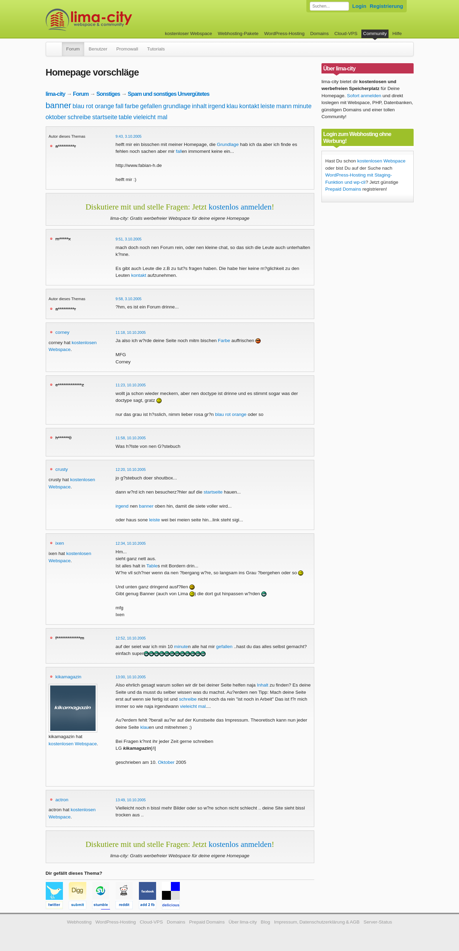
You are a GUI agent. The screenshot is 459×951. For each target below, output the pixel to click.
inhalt (199, 106)
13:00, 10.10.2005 (131, 677)
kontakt (249, 106)
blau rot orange (93, 106)
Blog (265, 922)
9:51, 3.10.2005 (129, 239)
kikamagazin (68, 676)
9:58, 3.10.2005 (129, 299)
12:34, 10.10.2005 (131, 543)
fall (119, 106)
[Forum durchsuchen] (329, 6)
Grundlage (228, 144)
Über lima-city (243, 922)
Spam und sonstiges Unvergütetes (168, 94)
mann (284, 106)
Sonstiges (108, 94)
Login (359, 6)
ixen (59, 543)
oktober (56, 117)
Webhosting (79, 922)
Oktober (166, 762)
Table (152, 565)
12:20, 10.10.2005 (131, 469)
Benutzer (98, 49)
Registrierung (386, 6)
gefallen (151, 106)
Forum (73, 49)
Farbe (224, 340)
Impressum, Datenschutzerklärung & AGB (317, 922)
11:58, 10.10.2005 (131, 438)
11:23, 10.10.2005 (131, 385)
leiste (267, 106)
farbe (132, 106)
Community (375, 33)
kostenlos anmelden (240, 206)
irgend (216, 106)
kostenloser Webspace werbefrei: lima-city (114, 20)
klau (232, 106)
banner (59, 105)
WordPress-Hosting (284, 33)
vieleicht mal (150, 117)
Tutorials (156, 49)
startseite (104, 117)
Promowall (127, 49)
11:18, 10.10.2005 (131, 332)
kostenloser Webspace (188, 33)
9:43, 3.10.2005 (129, 136)
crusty (61, 469)
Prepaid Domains (343, 189)
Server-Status (377, 922)
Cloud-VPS (345, 33)
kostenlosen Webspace (72, 743)
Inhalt (262, 685)
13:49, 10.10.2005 (131, 800)
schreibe (79, 117)
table (125, 117)
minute (302, 106)
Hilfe (397, 33)
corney (62, 332)
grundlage (176, 106)
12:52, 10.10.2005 (131, 638)
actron (61, 799)
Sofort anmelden (364, 95)
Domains (319, 33)
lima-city (55, 94)
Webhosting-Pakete (238, 33)
